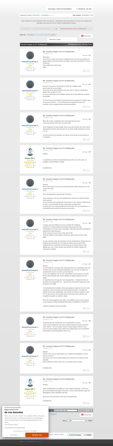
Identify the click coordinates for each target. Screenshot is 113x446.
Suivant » (53, 34)
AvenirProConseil (29, 62)
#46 (89, 223)
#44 (89, 152)
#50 (89, 382)
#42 (89, 84)
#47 (89, 264)
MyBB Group (38, 441)
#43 (89, 119)
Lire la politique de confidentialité (14, 428)
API (54, 28)
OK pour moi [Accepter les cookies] (37, 435)
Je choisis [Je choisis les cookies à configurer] (13, 435)
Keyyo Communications (64, 9)
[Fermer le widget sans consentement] (12, 407)
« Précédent (30, 34)
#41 (89, 55)
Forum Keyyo (26, 28)
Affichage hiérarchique (74, 44)
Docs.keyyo (52, 9)
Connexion (36, 15)
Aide (88, 9)
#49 (89, 350)
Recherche (80, 9)
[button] (3, 445)
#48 (89, 321)
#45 (89, 182)
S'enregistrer (45, 15)
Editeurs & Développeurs (42, 28)
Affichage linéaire (87, 44)
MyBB (25, 441)
